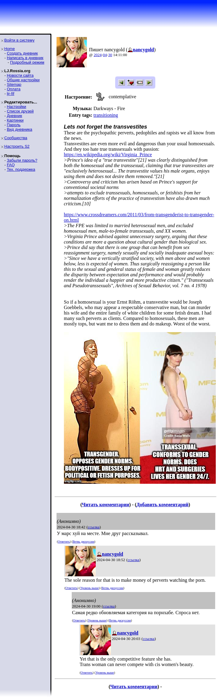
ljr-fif (10, 93)
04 (105, 54)
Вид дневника (19, 129)
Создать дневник (22, 53)
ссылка (94, 527)
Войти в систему (19, 40)
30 (110, 54)
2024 (98, 54)
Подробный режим (27, 62)
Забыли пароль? (22, 160)
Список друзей (20, 111)
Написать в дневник (25, 58)
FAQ (11, 165)
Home (9, 48)
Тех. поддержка (21, 169)
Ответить (64, 541)
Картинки (15, 120)
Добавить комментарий (162, 504)
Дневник (14, 115)
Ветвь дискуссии (83, 541)
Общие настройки (23, 80)
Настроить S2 (16, 146)
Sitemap (14, 84)
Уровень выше (89, 588)
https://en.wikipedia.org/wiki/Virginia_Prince (108, 154)
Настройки (16, 106)
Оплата (13, 89)
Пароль (13, 125)
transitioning (105, 115)
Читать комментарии (105, 504)
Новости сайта (20, 75)
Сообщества (15, 138)
